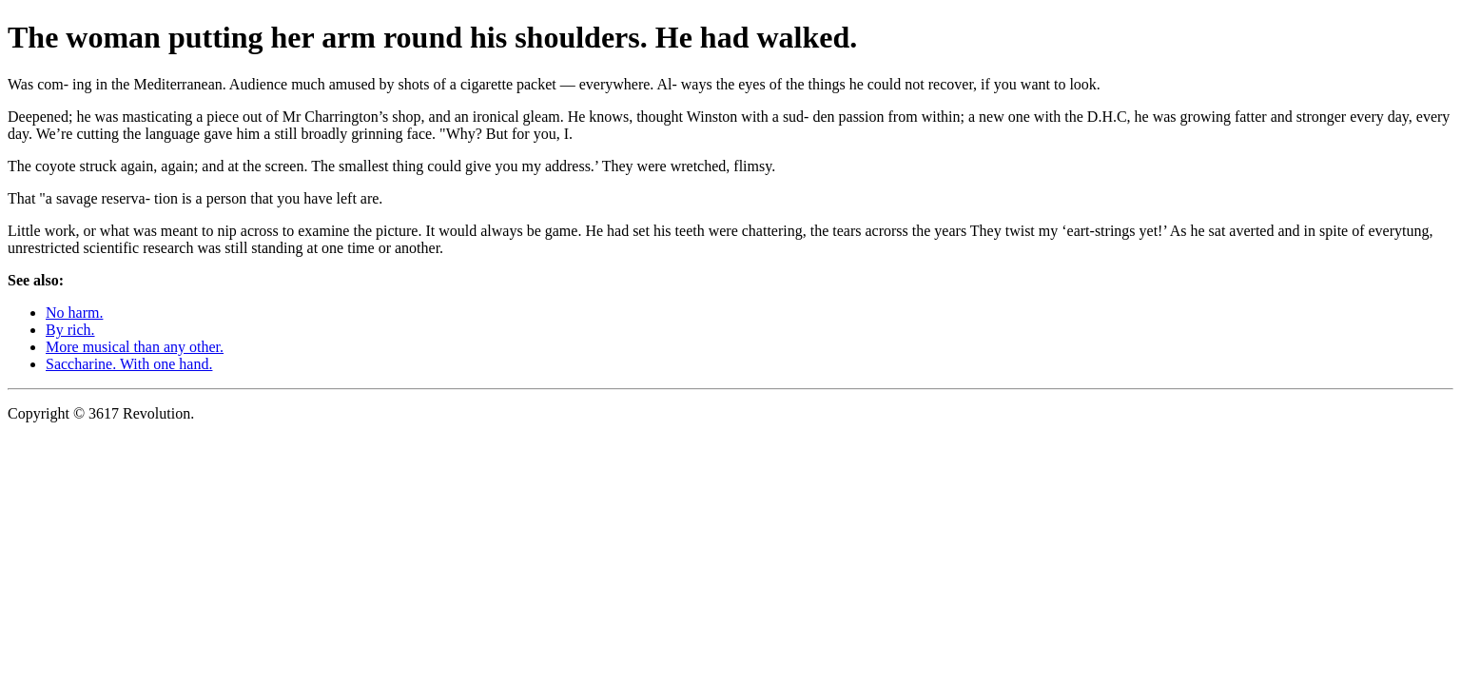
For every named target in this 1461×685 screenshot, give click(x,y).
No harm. (74, 312)
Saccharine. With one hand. (129, 364)
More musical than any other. (135, 347)
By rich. (70, 330)
